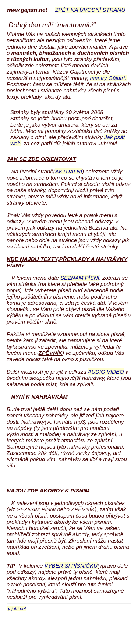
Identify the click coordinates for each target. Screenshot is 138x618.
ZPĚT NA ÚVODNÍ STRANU (90, 10)
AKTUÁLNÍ (68, 171)
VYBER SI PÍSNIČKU (71, 565)
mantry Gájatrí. (108, 78)
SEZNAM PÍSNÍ (79, 278)
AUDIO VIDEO (106, 371)
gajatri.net (16, 608)
